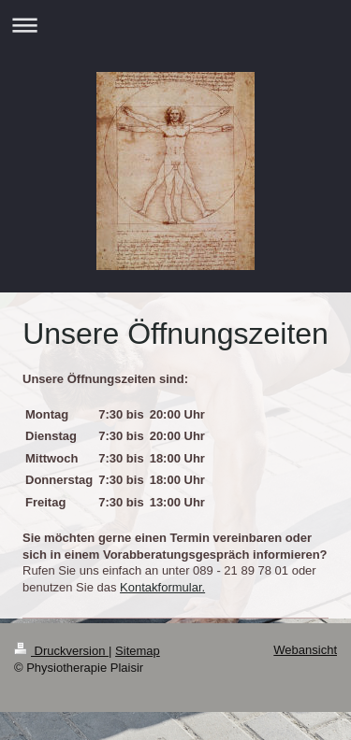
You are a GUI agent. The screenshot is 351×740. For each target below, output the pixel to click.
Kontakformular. (162, 587)
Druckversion (61, 651)
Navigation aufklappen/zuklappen (175, 25)
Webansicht (305, 650)
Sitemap (137, 651)
